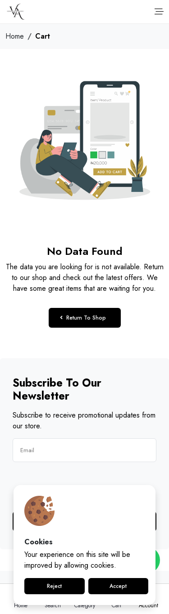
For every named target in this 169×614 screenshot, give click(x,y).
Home (14, 36)
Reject (54, 586)
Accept (118, 586)
